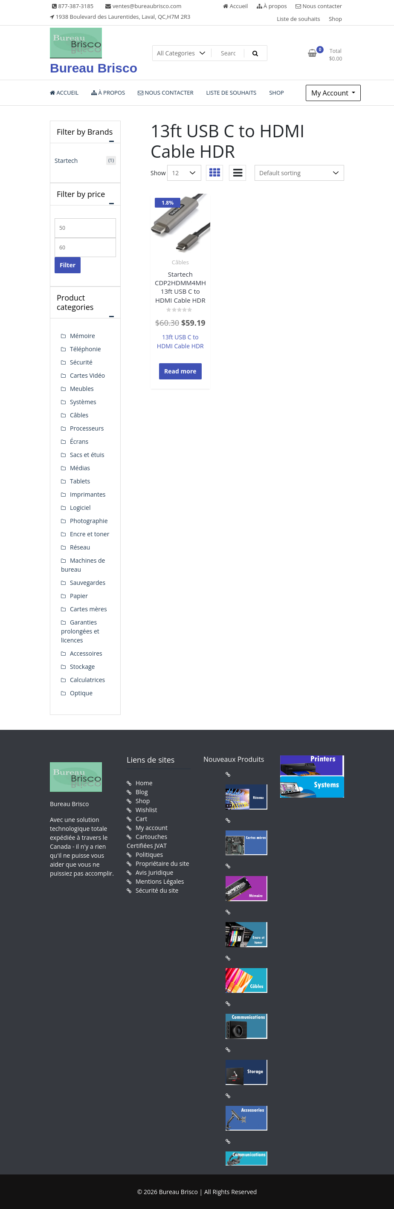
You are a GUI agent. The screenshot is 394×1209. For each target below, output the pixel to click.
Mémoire (82, 336)
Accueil (235, 6)
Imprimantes (88, 494)
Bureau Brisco (93, 68)
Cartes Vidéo (87, 375)
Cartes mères (88, 609)
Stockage (82, 666)
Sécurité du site (157, 890)
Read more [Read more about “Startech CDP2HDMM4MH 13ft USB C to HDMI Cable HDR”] (180, 371)
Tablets (80, 481)
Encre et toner (89, 534)
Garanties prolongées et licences (80, 631)
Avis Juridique (154, 872)
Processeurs (87, 428)
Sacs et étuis (87, 455)
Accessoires (86, 653)
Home (144, 783)
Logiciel (80, 507)
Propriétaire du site (162, 863)
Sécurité (81, 362)
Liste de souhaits (298, 19)
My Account (330, 93)
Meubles (82, 389)
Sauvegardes (87, 582)
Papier (79, 596)
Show (158, 173)
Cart (141, 819)
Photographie (89, 521)
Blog (142, 792)
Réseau (80, 547)
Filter (67, 265)
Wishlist (146, 810)
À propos (272, 6)
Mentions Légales (160, 881)
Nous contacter (319, 6)
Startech (66, 160)
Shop (335, 19)
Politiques (149, 854)
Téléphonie (85, 349)
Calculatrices (87, 680)
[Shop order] (299, 173)
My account (152, 828)
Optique (81, 693)
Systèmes (83, 402)
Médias (80, 468)
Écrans (79, 441)
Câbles (180, 262)
